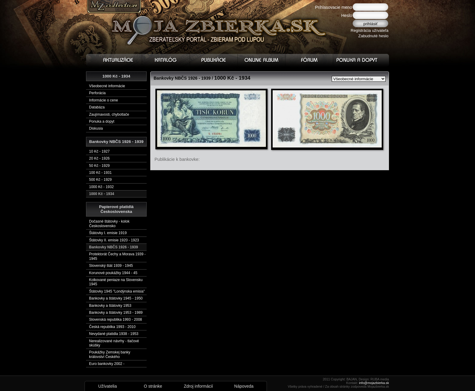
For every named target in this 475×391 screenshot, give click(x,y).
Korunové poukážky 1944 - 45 (113, 273)
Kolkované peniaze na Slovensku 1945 (116, 282)
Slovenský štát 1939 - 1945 (111, 265)
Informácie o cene (103, 100)
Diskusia (96, 128)
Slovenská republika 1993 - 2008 (115, 319)
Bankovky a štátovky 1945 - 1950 (116, 298)
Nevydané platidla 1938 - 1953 (113, 334)
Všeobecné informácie (107, 86)
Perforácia (97, 93)
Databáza (97, 107)
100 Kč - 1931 (100, 173)
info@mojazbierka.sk (374, 383)
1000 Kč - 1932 (101, 187)
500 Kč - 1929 (100, 179)
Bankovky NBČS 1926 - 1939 (113, 247)
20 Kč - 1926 (99, 158)
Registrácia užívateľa (370, 30)
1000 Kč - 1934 (101, 194)
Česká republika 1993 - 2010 (112, 327)
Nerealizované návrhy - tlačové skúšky (114, 343)
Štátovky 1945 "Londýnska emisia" (117, 291)
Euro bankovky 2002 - (107, 364)
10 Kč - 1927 (99, 151)
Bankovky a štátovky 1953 (110, 305)
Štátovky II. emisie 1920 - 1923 (114, 240)
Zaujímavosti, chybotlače (109, 114)
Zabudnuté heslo (373, 36)
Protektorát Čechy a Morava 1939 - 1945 (117, 256)
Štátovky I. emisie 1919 (108, 233)
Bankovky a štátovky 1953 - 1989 (116, 312)
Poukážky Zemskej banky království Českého (109, 354)
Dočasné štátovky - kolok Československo (109, 223)
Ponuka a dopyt (101, 121)
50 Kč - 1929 (99, 166)
